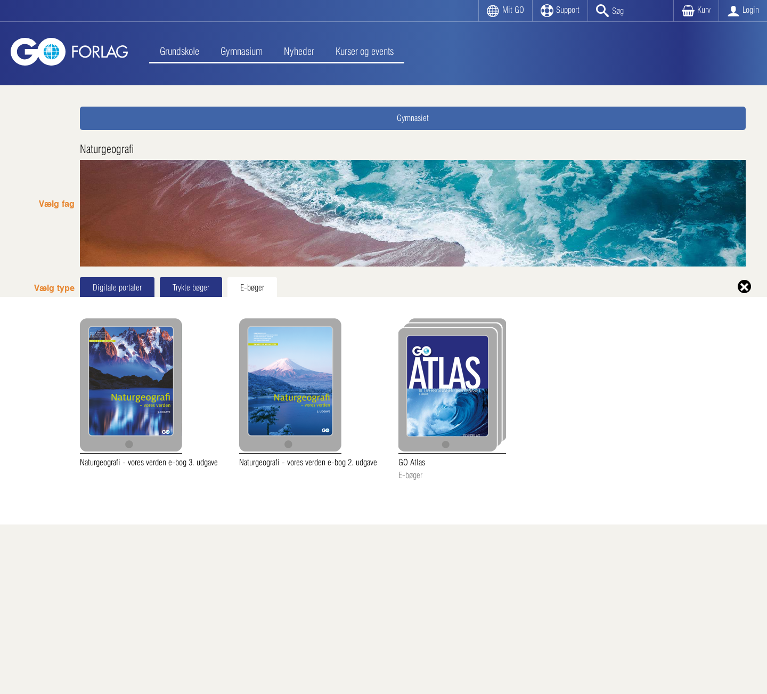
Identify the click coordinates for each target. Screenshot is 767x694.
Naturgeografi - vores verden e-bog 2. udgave (308, 392)
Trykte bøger (191, 288)
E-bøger (252, 288)
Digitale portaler (117, 288)
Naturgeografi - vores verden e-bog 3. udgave (149, 392)
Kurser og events (365, 51)
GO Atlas (452, 400)
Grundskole (179, 51)
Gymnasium (242, 51)
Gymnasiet (413, 118)
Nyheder (299, 51)
